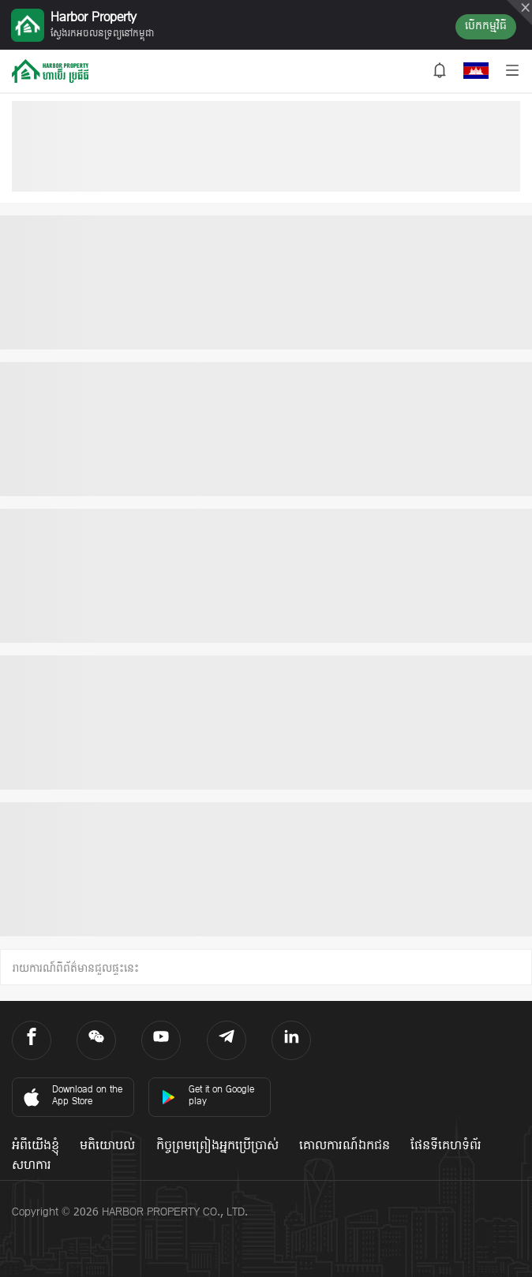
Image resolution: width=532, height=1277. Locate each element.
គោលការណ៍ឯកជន (344, 1146)
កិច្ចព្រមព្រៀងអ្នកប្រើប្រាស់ (217, 1146)
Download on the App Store (71, 1096)
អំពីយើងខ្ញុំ (35, 1146)
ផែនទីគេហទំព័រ (445, 1146)
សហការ (31, 1165)
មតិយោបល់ (107, 1146)
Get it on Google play (207, 1096)
